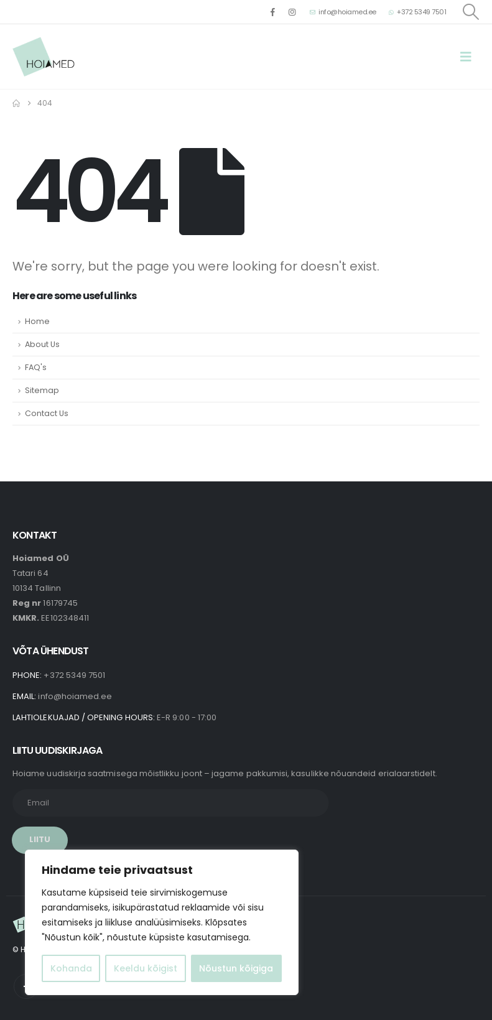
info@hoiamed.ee (343, 12)
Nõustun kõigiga (236, 968)
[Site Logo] (43, 56)
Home (37, 321)
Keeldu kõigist (145, 968)
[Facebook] (272, 12)
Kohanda (71, 968)
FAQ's (36, 367)
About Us (42, 344)
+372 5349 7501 (418, 12)
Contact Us (46, 413)
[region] (162, 922)
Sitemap (42, 390)
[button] (470, 12)
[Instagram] (292, 12)
